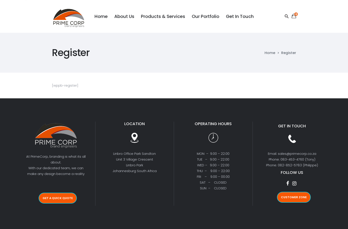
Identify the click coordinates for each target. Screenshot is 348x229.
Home (270, 53)
